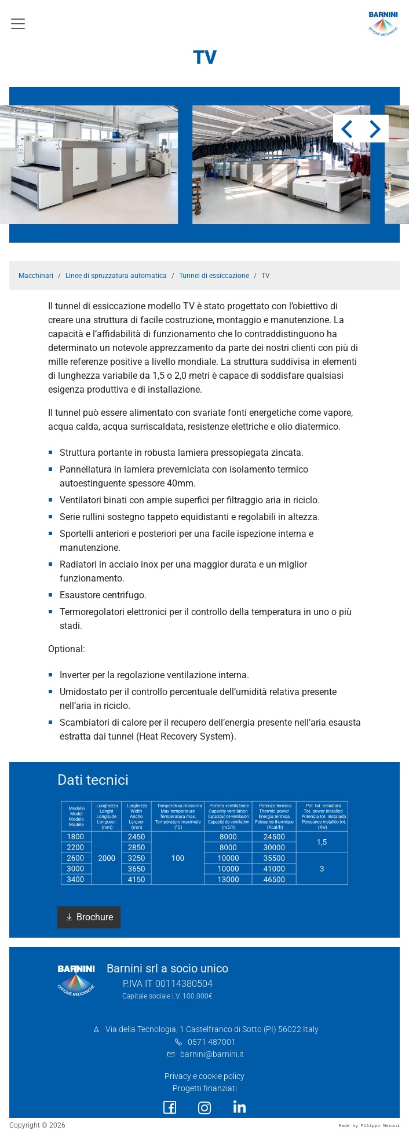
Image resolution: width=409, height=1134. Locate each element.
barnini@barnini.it (212, 1054)
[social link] (169, 1108)
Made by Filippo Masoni (369, 1125)
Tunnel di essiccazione (214, 276)
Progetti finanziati (205, 1088)
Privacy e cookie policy (204, 1076)
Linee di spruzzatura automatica (116, 276)
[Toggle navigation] (18, 23)
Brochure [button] (89, 917)
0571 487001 (212, 1042)
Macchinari (36, 276)
